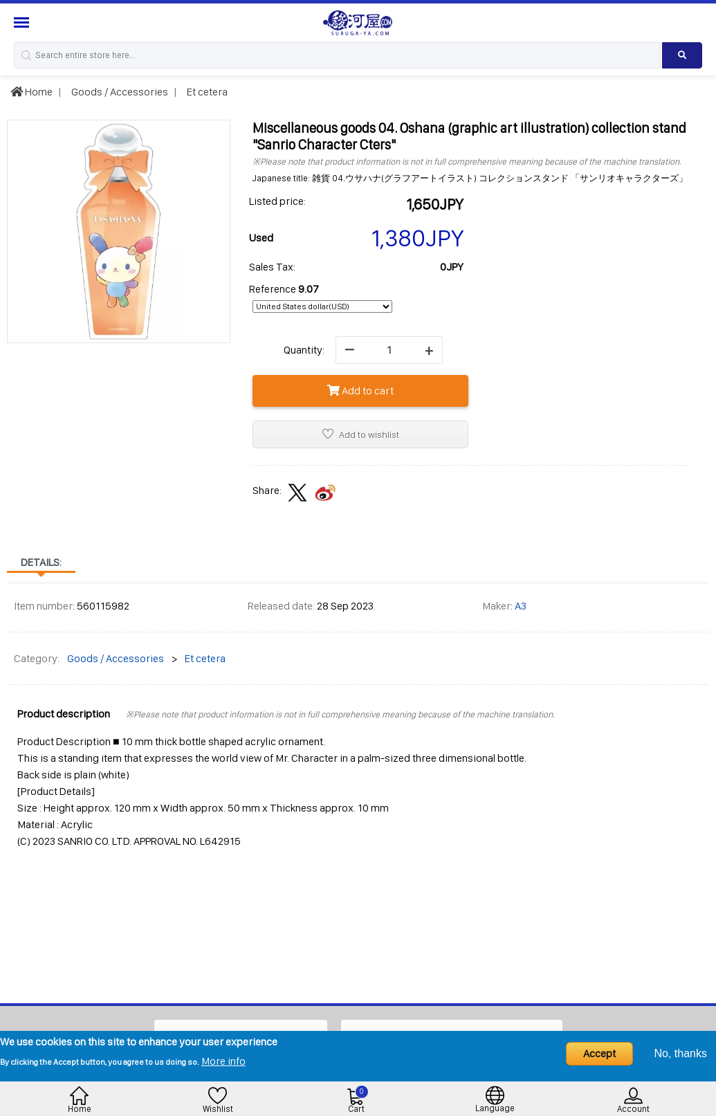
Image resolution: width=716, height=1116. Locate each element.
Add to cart (360, 390)
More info (223, 1061)
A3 (520, 605)
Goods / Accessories (118, 91)
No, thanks (680, 1053)
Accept (599, 1053)
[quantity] (389, 350)
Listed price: (277, 201)
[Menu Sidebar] (23, 22)
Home (31, 91)
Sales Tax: (272, 266)
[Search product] (682, 55)
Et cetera (206, 91)
